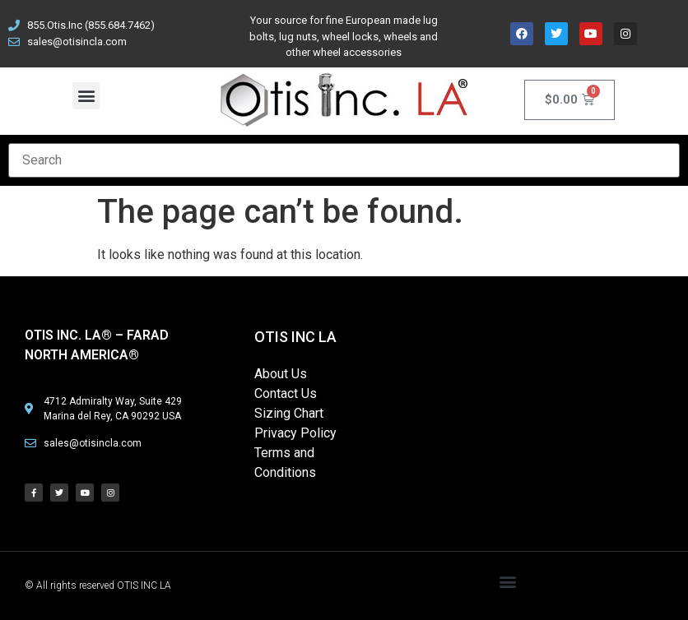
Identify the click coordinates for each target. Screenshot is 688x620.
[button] (86, 95)
